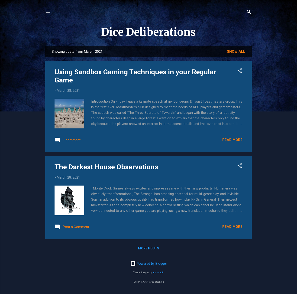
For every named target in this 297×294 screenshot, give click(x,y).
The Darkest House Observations (106, 167)
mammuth (158, 272)
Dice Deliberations (148, 32)
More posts (148, 248)
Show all (236, 51)
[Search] (249, 13)
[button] (239, 71)
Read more (232, 140)
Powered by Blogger (148, 263)
